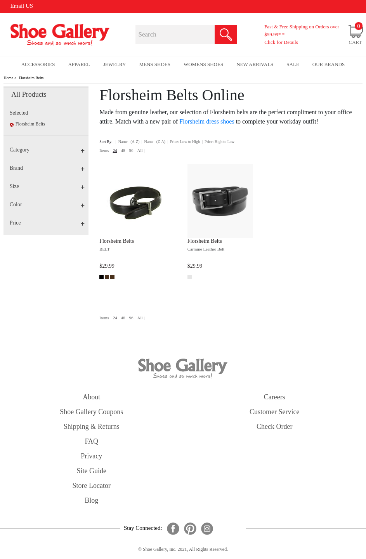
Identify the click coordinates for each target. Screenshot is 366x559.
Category (47, 150)
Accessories (38, 64)
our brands (328, 64)
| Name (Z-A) (153, 141)
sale (292, 64)
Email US (21, 6)
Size (47, 186)
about (91, 397)
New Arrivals (254, 64)
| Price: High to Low (218, 141)
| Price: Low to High (183, 141)
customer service (274, 411)
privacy (91, 456)
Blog (91, 500)
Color (47, 204)
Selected (19, 113)
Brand (47, 168)
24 (115, 150)
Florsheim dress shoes (206, 121)
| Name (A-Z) (128, 141)
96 (131, 150)
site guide (92, 470)
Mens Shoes (154, 64)
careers (274, 397)
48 (123, 150)
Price (47, 223)
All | (141, 150)
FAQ (91, 441)
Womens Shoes (203, 64)
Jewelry (114, 64)
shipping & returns (92, 426)
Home (8, 78)
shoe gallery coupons (91, 411)
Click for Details (281, 42)
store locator (92, 485)
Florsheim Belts (31, 78)
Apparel (79, 64)
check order (274, 426)
